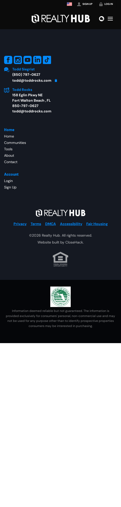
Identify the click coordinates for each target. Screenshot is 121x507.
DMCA (50, 223)
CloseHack (74, 242)
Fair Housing (97, 223)
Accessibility (71, 223)
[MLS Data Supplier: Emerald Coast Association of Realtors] (60, 297)
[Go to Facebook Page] (8, 60)
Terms (36, 223)
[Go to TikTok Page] (47, 60)
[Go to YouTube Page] (27, 60)
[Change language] (69, 4)
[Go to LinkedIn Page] (37, 60)
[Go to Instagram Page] (18, 60)
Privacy (20, 223)
